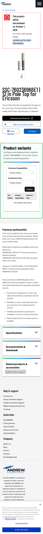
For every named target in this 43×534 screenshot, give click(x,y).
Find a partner (11, 132)
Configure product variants (32, 132)
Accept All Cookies (21, 530)
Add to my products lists (23, 124)
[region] (21, 517)
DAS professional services (14, 406)
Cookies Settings (21, 523)
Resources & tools (10, 430)
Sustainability (9, 433)
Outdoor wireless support (13, 403)
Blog (5, 447)
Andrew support (15, 371)
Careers (6, 454)
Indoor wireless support (13, 399)
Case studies (8, 426)
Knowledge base (10, 457)
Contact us (8, 396)
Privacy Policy (10, 519)
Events (6, 450)
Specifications (17, 332)
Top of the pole (10, 10)
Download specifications (21, 118)
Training (6, 409)
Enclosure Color (15, 178)
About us (7, 444)
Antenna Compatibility (17, 168)
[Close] (40, 504)
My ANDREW (8, 420)
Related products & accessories (22, 365)
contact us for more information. (22, 41)
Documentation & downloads (22, 348)
